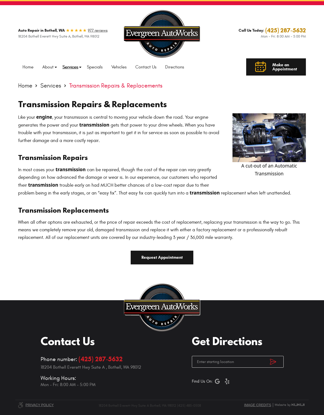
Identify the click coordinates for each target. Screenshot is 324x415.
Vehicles (119, 67)
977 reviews (97, 30)
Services (70, 67)
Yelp (227, 381)
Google (217, 381)
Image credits (257, 405)
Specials (95, 67)
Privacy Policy (39, 405)
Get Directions (277, 362)
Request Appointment (162, 257)
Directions (174, 67)
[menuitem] (28, 67)
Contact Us (145, 67)
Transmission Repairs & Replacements (115, 85)
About (48, 67)
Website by (289, 405)
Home (28, 67)
